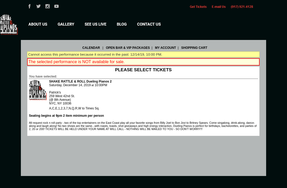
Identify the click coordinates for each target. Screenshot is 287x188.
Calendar (91, 48)
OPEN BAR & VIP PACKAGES (128, 48)
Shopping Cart (194, 48)
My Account (165, 48)
